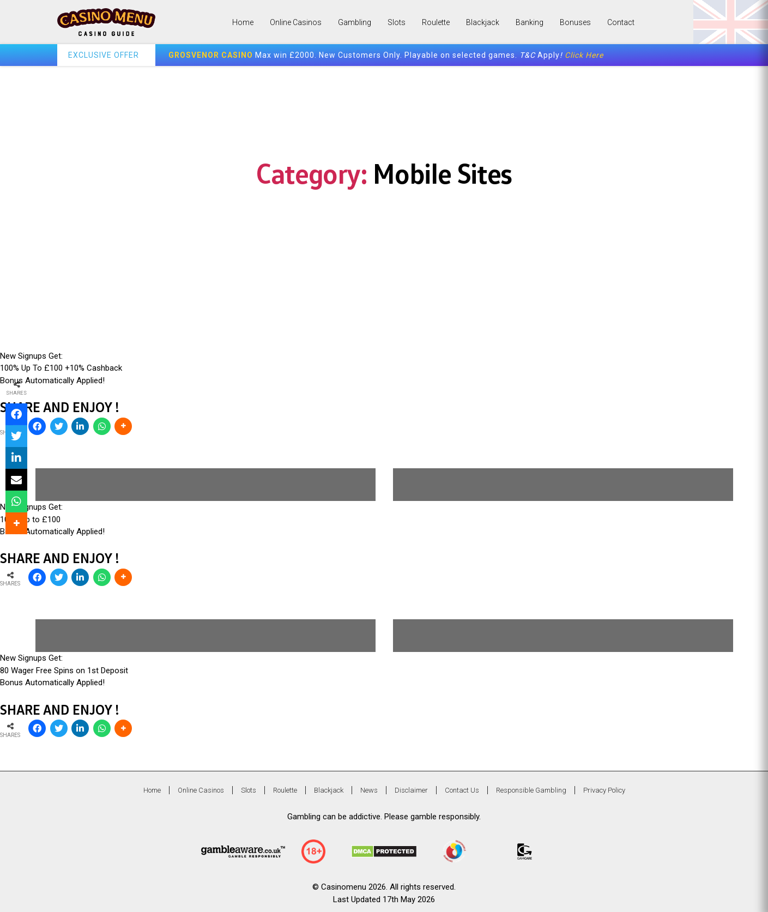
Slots (397, 22)
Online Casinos (296, 22)
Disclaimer (411, 790)
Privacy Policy (604, 790)
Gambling (354, 22)
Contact (620, 22)
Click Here (584, 55)
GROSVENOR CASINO (210, 55)
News (369, 790)
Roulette (436, 22)
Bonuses (575, 22)
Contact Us (462, 790)
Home (242, 22)
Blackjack (482, 22)
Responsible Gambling (531, 790)
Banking (529, 22)
